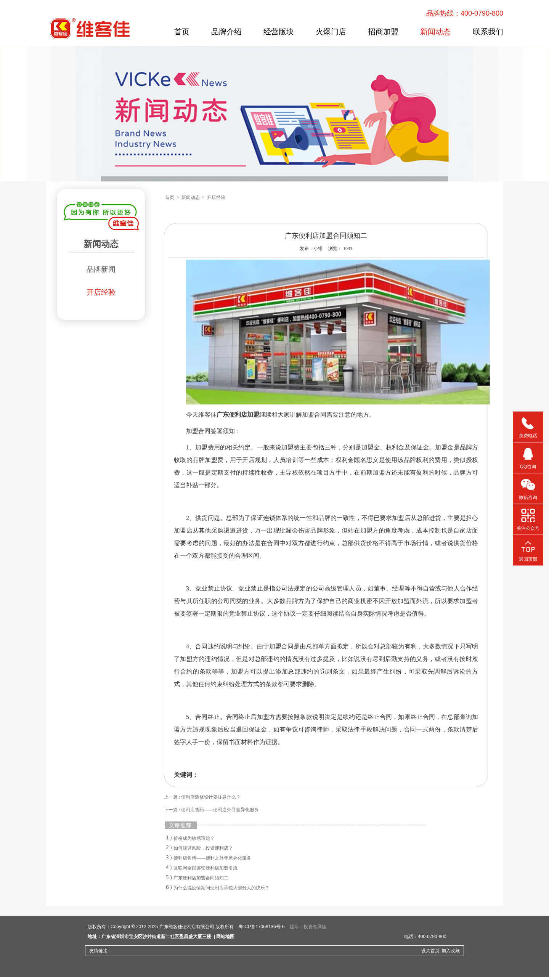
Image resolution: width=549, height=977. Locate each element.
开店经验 (101, 292)
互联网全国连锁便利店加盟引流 (205, 868)
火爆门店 (331, 31)
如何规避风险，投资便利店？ (203, 848)
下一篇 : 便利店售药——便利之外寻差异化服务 (211, 809)
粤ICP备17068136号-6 (261, 926)
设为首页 (430, 950)
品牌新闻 (101, 269)
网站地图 (225, 936)
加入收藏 (450, 950)
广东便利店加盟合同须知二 (200, 878)
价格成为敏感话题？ (194, 838)
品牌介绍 (226, 31)
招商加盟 (383, 31)
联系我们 (488, 31)
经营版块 (278, 31)
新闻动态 (435, 31)
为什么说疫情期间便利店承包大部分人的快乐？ (221, 887)
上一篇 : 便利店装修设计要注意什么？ (202, 797)
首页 (181, 31)
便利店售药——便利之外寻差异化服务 (212, 858)
